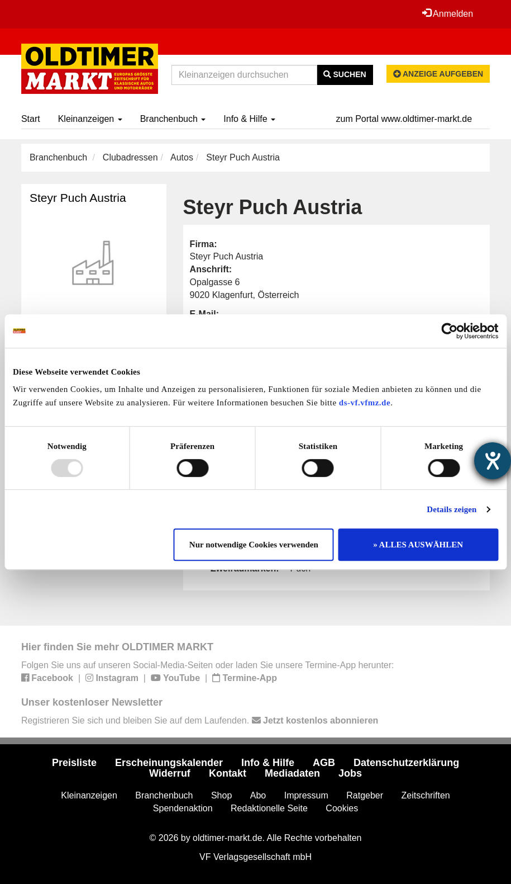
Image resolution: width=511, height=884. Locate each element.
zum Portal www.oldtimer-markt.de (404, 119)
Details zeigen (451, 509)
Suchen (344, 74)
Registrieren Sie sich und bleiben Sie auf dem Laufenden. (199, 720)
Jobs (350, 773)
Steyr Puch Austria (78, 197)
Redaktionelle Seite (269, 808)
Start (30, 119)
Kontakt (227, 773)
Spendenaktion (183, 808)
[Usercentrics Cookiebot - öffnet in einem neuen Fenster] (449, 331)
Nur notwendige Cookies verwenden (253, 544)
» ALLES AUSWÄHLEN (418, 544)
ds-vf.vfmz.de (364, 402)
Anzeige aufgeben (438, 73)
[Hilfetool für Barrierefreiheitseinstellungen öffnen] (492, 460)
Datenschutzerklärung (406, 762)
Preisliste (74, 762)
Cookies (342, 808)
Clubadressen (130, 157)
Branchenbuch (173, 119)
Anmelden (448, 13)
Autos (181, 157)
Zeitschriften (426, 795)
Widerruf (169, 773)
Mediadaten (292, 773)
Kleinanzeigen (90, 119)
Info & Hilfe (249, 119)
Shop (221, 795)
